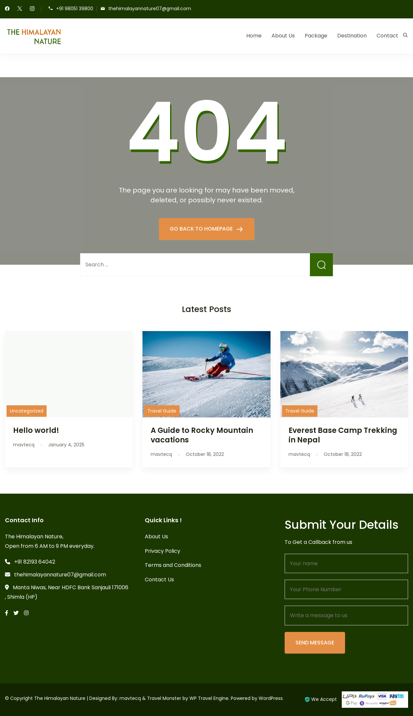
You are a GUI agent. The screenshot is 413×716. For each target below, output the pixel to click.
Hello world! (36, 430)
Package (316, 35)
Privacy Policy (162, 551)
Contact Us (159, 579)
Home (254, 35)
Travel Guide (161, 411)
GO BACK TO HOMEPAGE (202, 229)
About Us (283, 35)
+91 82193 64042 (34, 562)
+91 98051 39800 (74, 8)
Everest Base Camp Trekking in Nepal (343, 435)
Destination (352, 35)
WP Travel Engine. (209, 698)
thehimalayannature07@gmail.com (149, 8)
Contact (387, 35)
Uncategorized (26, 411)
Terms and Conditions (173, 565)
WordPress (271, 698)
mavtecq (130, 698)
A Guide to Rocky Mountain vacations (202, 435)
